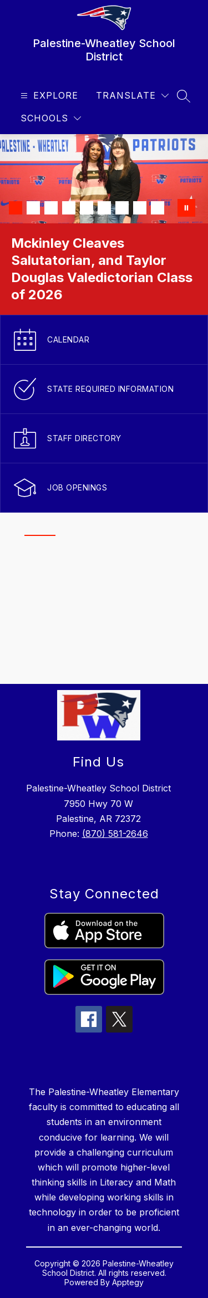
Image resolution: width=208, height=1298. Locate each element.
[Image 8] (139, 207)
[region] (99, 608)
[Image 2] (33, 207)
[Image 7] (122, 207)
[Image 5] (86, 207)
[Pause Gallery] (186, 208)
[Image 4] (68, 207)
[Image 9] (157, 207)
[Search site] (183, 96)
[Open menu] (48, 96)
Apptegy (128, 1282)
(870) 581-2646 (115, 833)
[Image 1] (15, 207)
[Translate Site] (132, 96)
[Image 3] (51, 207)
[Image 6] (104, 207)
